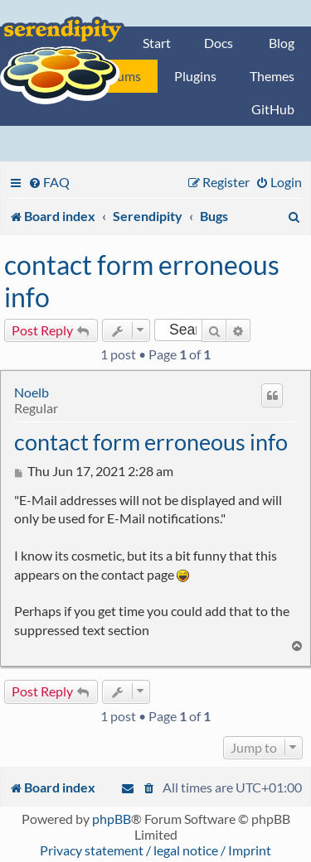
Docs (218, 43)
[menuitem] (49, 181)
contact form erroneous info (141, 280)
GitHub (272, 109)
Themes (272, 76)
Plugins (195, 76)
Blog (281, 43)
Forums (119, 76)
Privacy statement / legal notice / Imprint (155, 850)
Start (157, 43)
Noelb (31, 392)
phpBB (111, 818)
